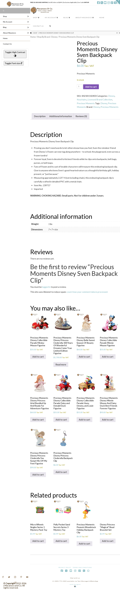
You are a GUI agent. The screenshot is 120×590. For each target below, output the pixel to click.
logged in (46, 287)
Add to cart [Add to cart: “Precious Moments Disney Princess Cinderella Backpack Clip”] (61, 472)
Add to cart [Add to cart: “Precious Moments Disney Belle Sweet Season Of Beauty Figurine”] (84, 356)
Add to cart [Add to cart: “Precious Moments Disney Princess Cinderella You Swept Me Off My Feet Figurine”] (38, 474)
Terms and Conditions (82, 567)
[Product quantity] (80, 86)
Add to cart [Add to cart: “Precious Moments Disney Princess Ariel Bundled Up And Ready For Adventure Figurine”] (38, 419)
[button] (117, 2)
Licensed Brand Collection (99, 99)
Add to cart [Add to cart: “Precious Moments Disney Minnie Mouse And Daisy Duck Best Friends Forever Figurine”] (107, 419)
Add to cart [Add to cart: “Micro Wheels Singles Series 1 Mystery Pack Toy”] (38, 541)
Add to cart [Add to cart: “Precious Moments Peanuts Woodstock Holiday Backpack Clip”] (84, 543)
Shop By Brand (43, 37)
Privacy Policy (64, 567)
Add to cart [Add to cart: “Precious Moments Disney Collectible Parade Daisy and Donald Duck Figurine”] (61, 419)
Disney (54, 37)
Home (33, 37)
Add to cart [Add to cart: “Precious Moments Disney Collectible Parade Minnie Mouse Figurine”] (107, 356)
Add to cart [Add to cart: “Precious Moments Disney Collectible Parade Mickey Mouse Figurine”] (38, 356)
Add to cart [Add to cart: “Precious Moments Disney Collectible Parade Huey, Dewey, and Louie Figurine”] (84, 419)
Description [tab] (40, 116)
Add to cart (91, 86)
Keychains (82, 99)
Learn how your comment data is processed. (87, 292)
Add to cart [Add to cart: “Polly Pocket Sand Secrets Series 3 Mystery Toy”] (61, 541)
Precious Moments (86, 103)
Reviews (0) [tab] (81, 116)
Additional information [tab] (60, 116)
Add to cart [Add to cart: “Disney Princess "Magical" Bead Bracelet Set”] (107, 541)
